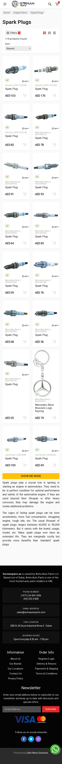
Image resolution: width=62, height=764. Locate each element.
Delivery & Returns (46, 663)
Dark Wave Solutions (37, 753)
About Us (15, 658)
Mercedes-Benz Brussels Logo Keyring (44, 408)
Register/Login (46, 658)
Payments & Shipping (46, 668)
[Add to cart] (25, 95)
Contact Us (15, 673)
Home (7, 12)
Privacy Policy (15, 678)
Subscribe (50, 709)
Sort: (7, 43)
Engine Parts (20, 12)
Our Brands (15, 663)
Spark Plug (11, 88)
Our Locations (15, 668)
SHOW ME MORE (31, 476)
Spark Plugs (37, 12)
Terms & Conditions (46, 673)
